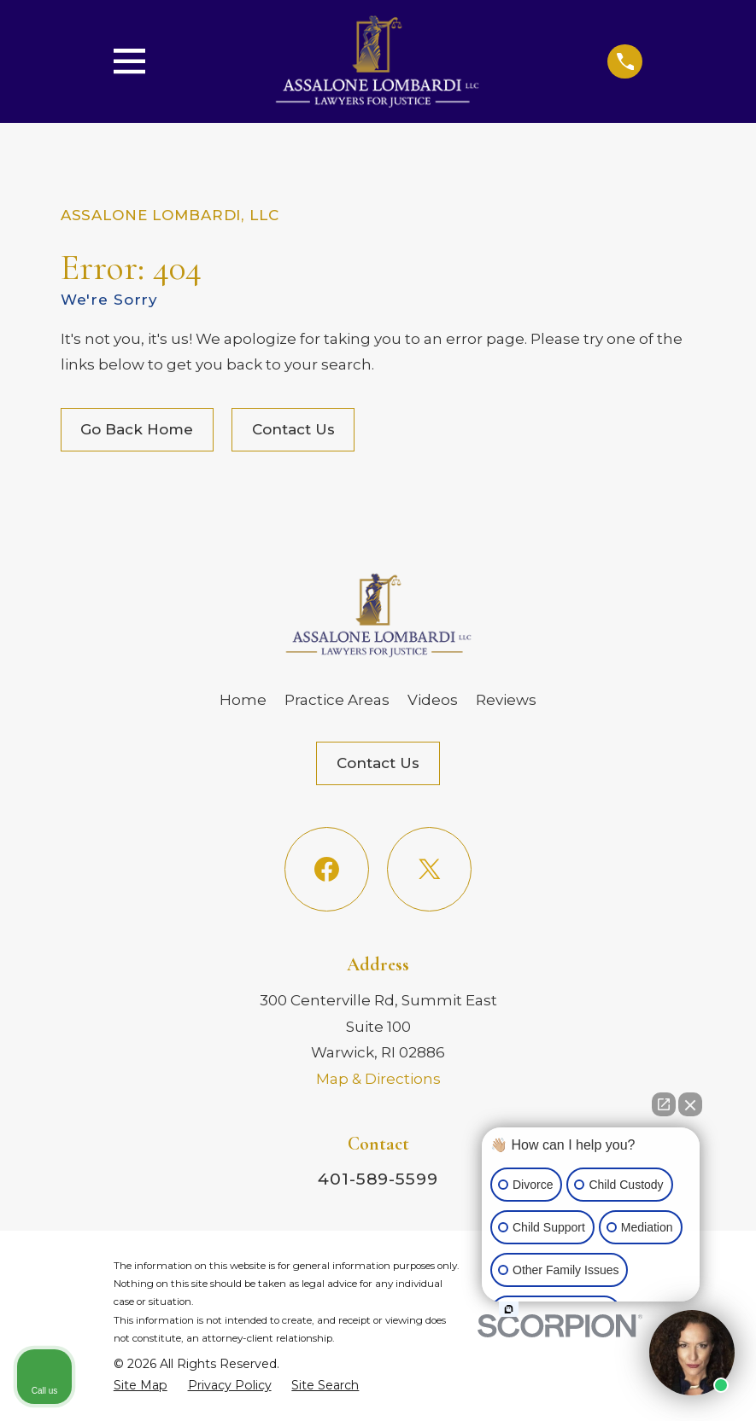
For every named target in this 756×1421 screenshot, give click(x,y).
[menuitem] (140, 1385)
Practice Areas (337, 699)
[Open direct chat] (664, 1104)
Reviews (506, 699)
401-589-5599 (378, 1178)
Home (243, 699)
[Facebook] (326, 869)
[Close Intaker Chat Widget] (690, 1104)
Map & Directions (378, 1078)
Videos (432, 699)
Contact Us (293, 429)
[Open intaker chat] (509, 1309)
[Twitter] (429, 869)
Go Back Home (136, 429)
